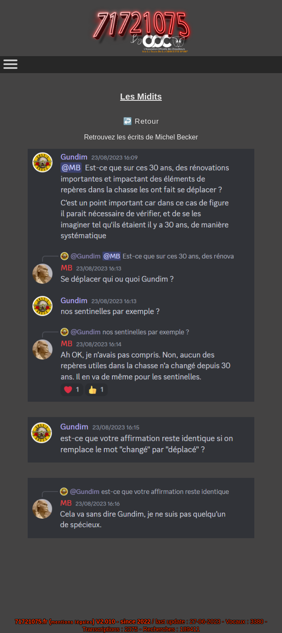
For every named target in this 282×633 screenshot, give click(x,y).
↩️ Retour (141, 121)
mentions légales (71, 622)
